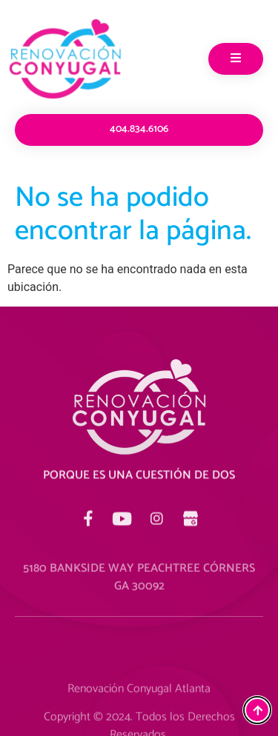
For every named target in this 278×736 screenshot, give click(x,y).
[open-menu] (235, 59)
